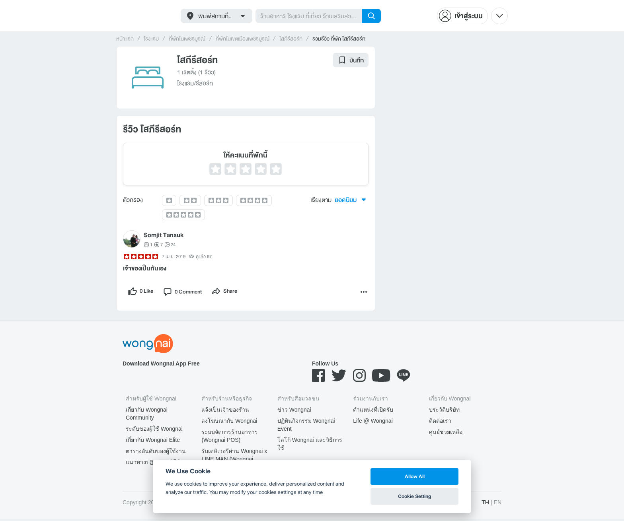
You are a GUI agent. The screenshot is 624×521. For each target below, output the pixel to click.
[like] (141, 293)
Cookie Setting (414, 496)
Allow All (415, 476)
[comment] (187, 293)
